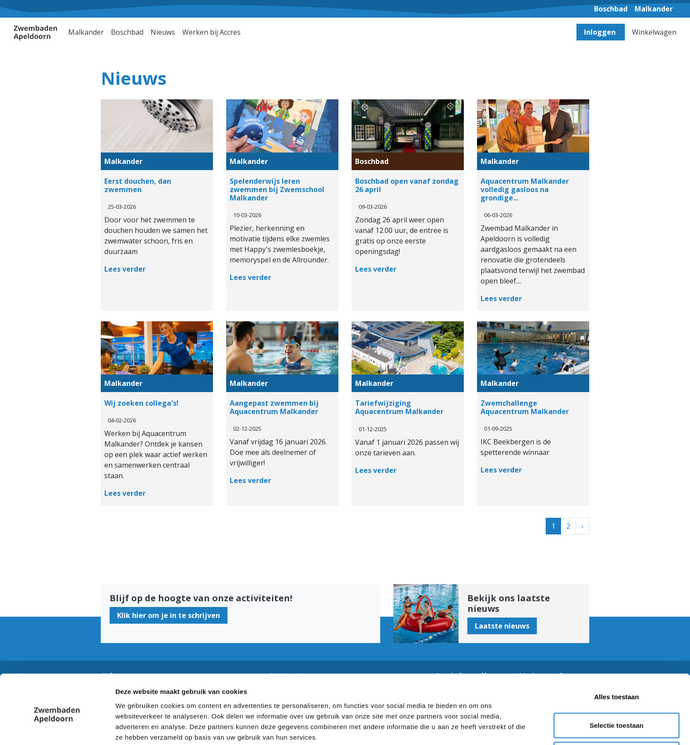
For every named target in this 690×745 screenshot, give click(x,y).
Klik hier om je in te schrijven (168, 615)
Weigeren (616, 716)
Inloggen (600, 32)
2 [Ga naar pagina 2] (568, 526)
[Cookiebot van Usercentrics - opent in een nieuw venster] (56, 727)
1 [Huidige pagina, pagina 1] (553, 526)
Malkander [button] (86, 32)
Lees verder (125, 269)
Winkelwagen (654, 32)
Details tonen (475, 727)
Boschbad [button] (127, 32)
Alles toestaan (616, 658)
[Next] (582, 526)
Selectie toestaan (617, 687)
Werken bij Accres (211, 32)
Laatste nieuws (502, 626)
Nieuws (162, 32)
